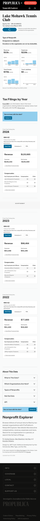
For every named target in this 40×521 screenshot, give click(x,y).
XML (26, 146)
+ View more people (9, 190)
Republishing (20, 516)
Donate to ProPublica (30, 3)
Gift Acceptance (23, 519)
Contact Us (8, 118)
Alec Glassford (20, 439)
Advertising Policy (9, 519)
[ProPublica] (11, 3)
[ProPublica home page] (16, 504)
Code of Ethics (8, 516)
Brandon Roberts (8, 441)
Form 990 (6, 104)
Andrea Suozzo (9, 439)
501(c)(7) (16, 41)
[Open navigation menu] (21, 3)
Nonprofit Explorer (10, 8)
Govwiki (28, 452)
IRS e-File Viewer (21, 450)
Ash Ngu (28, 439)
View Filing (8, 146)
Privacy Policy (31, 516)
